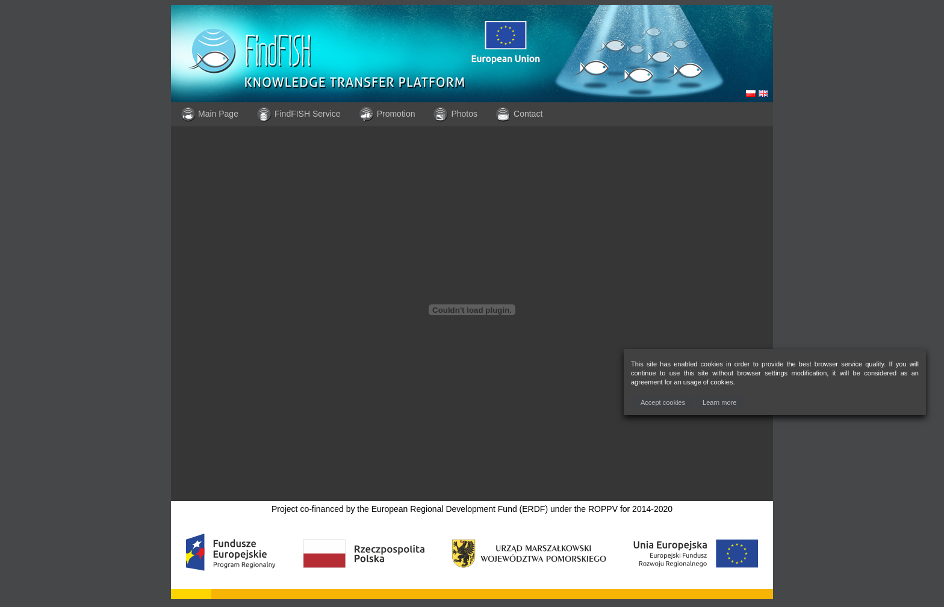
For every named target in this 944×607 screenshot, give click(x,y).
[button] (662, 402)
